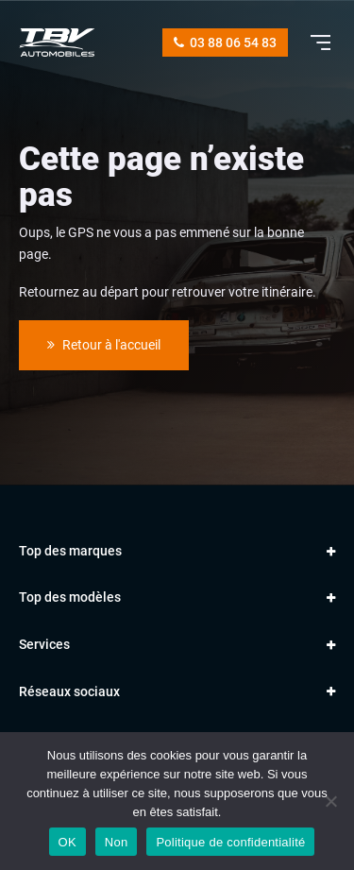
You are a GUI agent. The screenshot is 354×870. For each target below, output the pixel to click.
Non (116, 842)
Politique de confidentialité (230, 842)
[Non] (330, 801)
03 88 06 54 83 (225, 42)
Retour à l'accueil (103, 344)
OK (67, 842)
